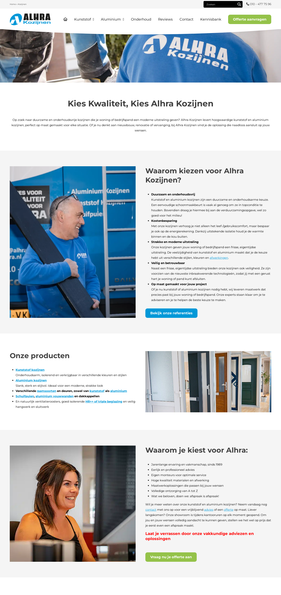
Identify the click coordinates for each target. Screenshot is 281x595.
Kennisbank (210, 19)
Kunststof (82, 19)
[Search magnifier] (239, 4)
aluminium (118, 391)
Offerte (249, 19)
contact (150, 509)
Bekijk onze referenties (171, 313)
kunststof (97, 391)
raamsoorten (46, 391)
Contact (186, 19)
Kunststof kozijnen (30, 370)
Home (13, 4)
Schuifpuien (25, 396)
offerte (228, 509)
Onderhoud (141, 19)
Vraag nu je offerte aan (171, 557)
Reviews (165, 19)
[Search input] (220, 4)
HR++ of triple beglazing (103, 401)
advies (208, 509)
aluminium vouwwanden (55, 396)
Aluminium (111, 19)
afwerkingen (219, 258)
